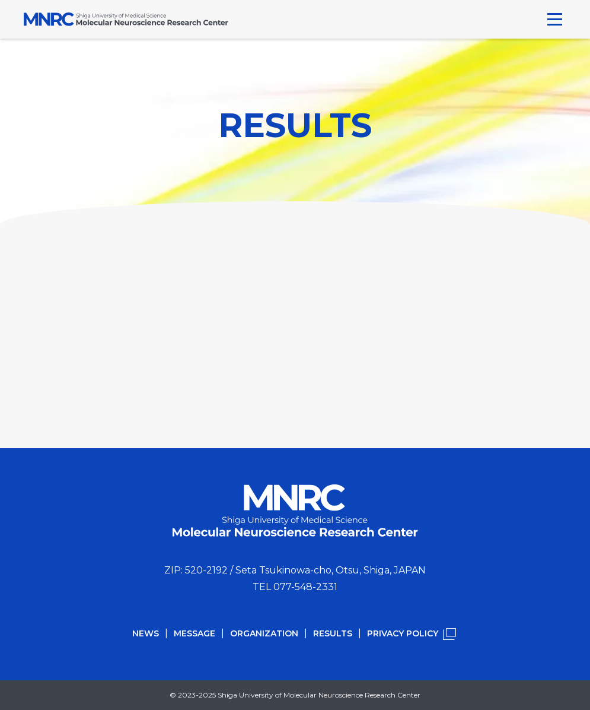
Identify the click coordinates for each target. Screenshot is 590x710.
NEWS (145, 633)
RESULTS (332, 633)
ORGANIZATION (264, 633)
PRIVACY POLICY (402, 633)
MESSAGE (194, 633)
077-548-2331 (305, 586)
